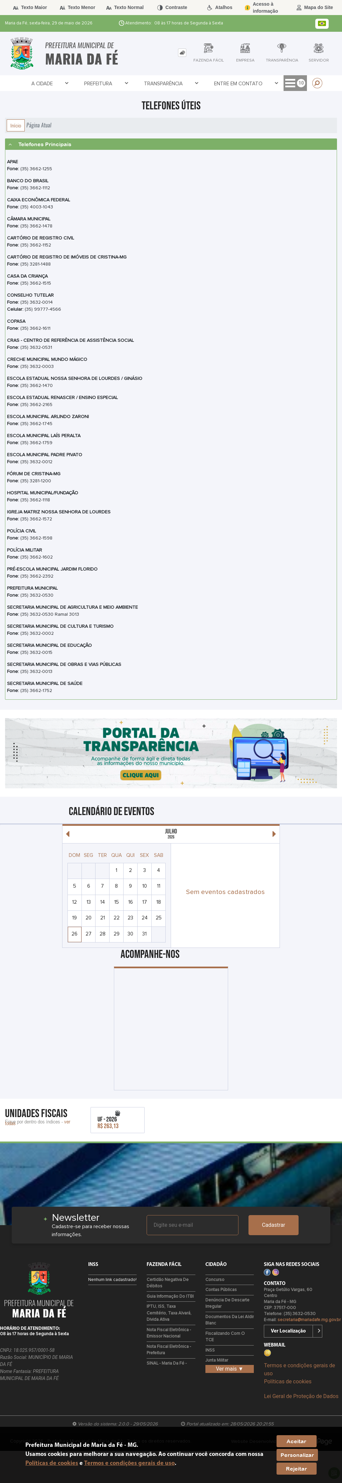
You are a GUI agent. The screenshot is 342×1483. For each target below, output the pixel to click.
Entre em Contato (161, 83)
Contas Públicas (221, 1290)
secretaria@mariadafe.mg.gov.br (309, 1320)
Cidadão (208, 83)
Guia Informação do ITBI (170, 1296)
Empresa (241, 83)
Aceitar (296, 1441)
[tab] (182, 52)
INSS (210, 1350)
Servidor (276, 83)
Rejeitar (296, 1469)
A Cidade (23, 83)
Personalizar (297, 1455)
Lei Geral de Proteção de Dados (301, 1396)
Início (15, 125)
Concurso (214, 1280)
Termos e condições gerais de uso (129, 1463)
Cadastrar (273, 1225)
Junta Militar (216, 1360)
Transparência (105, 83)
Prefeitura (60, 83)
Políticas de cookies (287, 1381)
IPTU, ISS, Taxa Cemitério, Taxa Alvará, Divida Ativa (169, 1313)
